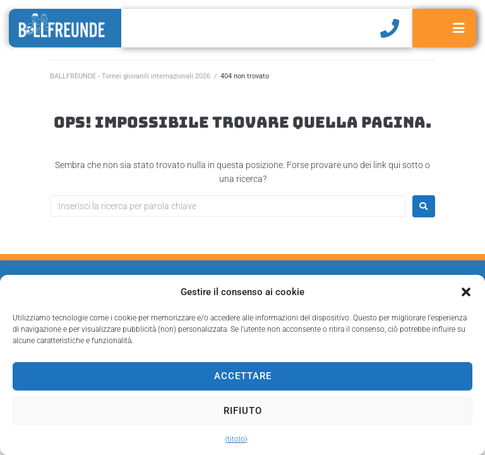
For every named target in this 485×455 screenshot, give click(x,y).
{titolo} (236, 439)
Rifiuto (243, 410)
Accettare (243, 376)
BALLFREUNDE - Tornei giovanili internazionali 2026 (130, 76)
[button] (466, 292)
